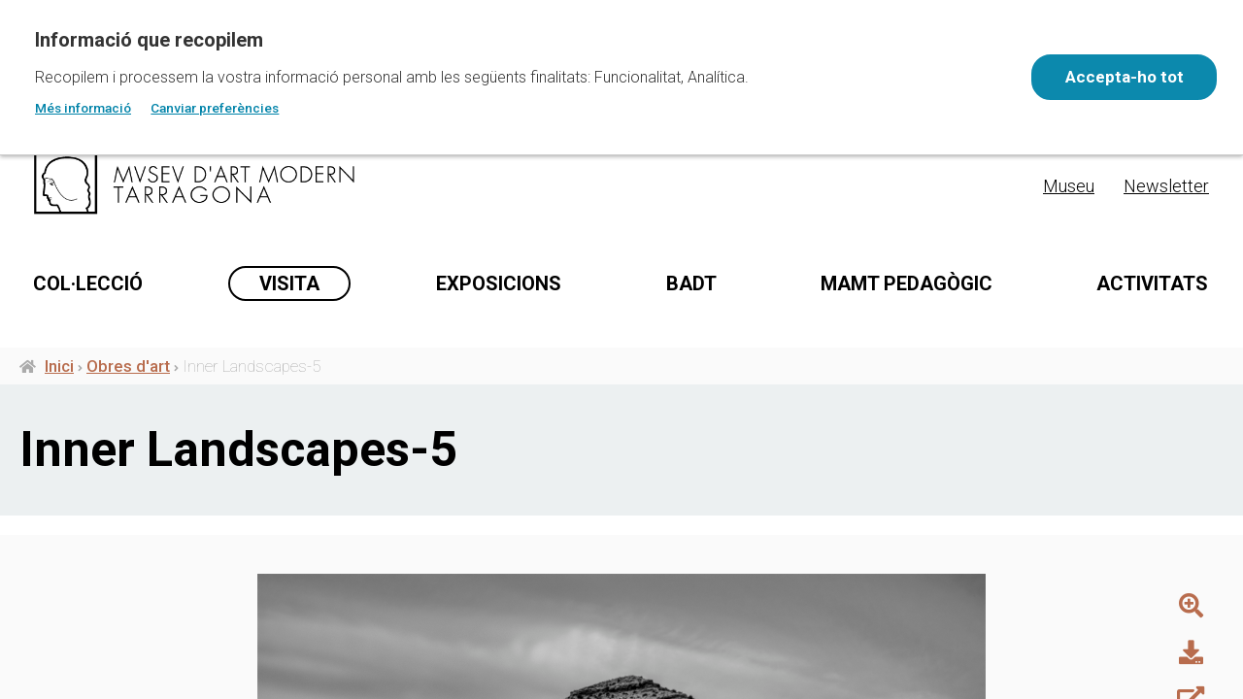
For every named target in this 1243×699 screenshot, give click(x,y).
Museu (1068, 186)
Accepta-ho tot (1122, 76)
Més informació (83, 108)
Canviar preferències (215, 108)
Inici (59, 438)
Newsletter (1166, 186)
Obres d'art (128, 438)
